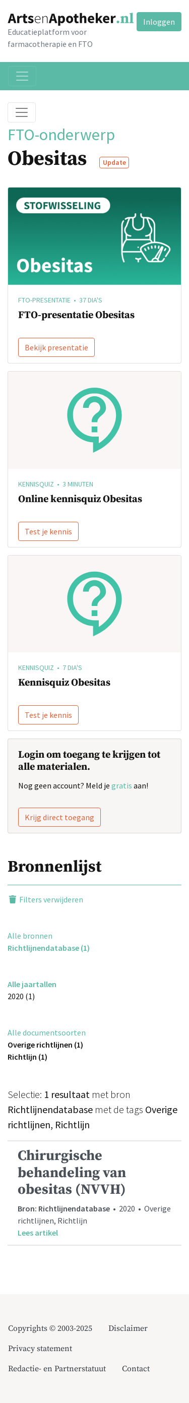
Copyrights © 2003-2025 (50, 1328)
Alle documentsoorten (47, 1032)
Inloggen (159, 22)
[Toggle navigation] (22, 76)
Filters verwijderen (45, 899)
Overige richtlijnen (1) (45, 1045)
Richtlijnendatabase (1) (49, 948)
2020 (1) (21, 996)
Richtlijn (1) (27, 1057)
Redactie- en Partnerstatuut (57, 1369)
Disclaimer (128, 1328)
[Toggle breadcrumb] (22, 112)
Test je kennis (48, 531)
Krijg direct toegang (59, 817)
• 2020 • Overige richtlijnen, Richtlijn (94, 1193)
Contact (136, 1369)
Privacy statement (40, 1349)
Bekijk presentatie (56, 347)
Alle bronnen (30, 936)
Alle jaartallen (32, 984)
